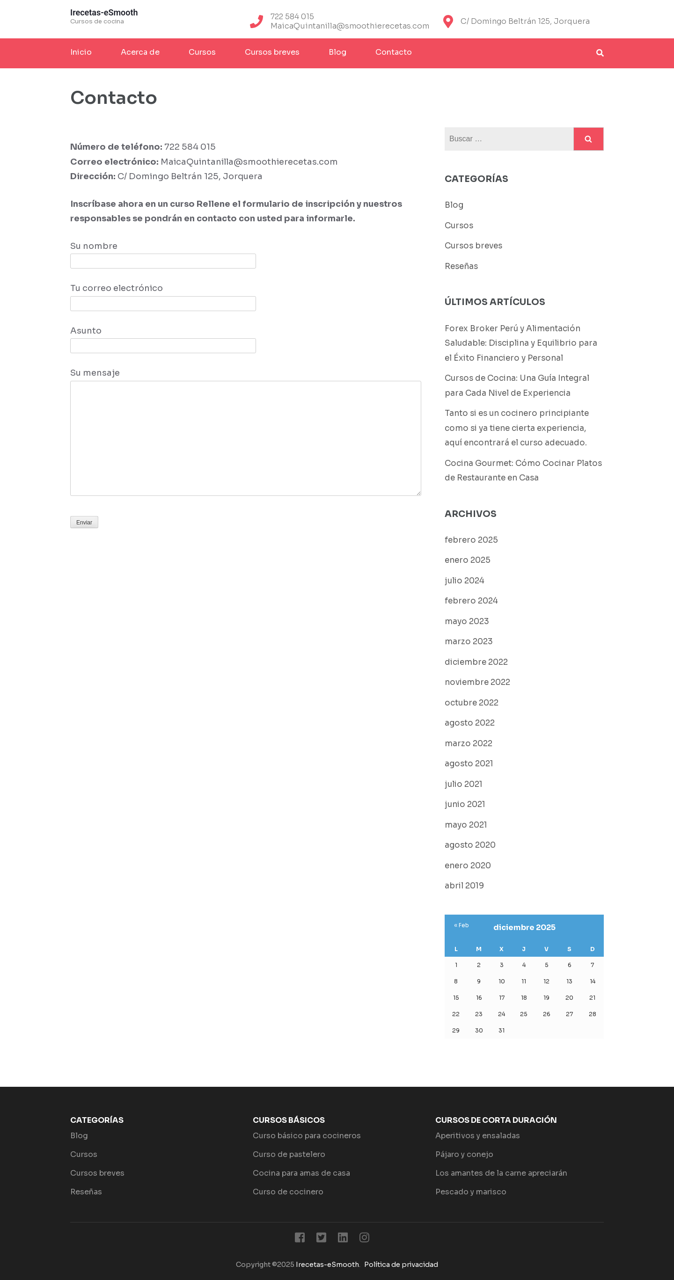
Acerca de (140, 52)
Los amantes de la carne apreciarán (501, 1173)
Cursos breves (272, 52)
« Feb (461, 925)
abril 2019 (464, 886)
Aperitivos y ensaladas (477, 1136)
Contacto (393, 52)
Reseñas (461, 266)
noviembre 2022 (477, 682)
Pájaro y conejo (464, 1154)
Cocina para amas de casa (301, 1173)
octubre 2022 (471, 703)
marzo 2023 (469, 642)
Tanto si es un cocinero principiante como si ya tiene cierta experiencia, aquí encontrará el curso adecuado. (517, 428)
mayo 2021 (466, 825)
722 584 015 (292, 17)
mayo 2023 (467, 621)
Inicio (81, 52)
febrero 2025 (471, 540)
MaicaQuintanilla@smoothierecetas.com (350, 26)
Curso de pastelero (289, 1154)
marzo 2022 (468, 744)
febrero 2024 (471, 601)
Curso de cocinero (288, 1192)
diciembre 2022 (476, 662)
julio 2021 (464, 784)
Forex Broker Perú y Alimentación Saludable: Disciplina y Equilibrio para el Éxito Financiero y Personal (521, 343)
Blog (337, 52)
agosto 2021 (469, 764)
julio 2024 (464, 581)
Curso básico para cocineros (307, 1136)
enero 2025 (468, 560)
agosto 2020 (470, 845)
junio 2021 (465, 804)
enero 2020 (468, 866)
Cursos (202, 52)
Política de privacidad (401, 1264)
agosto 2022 (470, 723)
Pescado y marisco (470, 1192)
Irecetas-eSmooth (104, 12)
